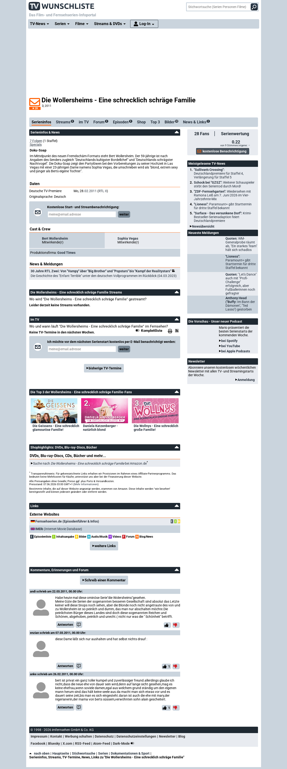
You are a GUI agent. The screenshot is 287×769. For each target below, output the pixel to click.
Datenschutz (104, 736)
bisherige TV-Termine (105, 368)
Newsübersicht (203, 226)
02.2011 (90, 191)
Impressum (39, 736)
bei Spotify (229, 341)
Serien (103, 753)
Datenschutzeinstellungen (136, 736)
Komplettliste (151, 330)
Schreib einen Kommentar (105, 580)
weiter (124, 214)
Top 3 (155, 122)
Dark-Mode (124, 743)
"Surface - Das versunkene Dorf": (222, 217)
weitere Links (105, 546)
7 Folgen (36, 141)
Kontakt (56, 736)
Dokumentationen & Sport (130, 753)
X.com (67, 743)
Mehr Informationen (86, 484)
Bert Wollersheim (55, 238)
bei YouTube (230, 346)
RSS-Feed (82, 743)
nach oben (39, 753)
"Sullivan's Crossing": (219, 173)
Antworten (65, 624)
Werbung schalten (78, 736)
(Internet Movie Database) (58, 529)
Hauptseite (60, 753)
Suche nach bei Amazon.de (90, 463)
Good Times (66, 253)
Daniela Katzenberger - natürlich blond (100, 428)
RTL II (103, 191)
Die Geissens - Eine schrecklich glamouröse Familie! (56, 428)
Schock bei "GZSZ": (224, 184)
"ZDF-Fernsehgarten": (222, 195)
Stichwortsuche (83, 753)
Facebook (38, 743)
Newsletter (167, 736)
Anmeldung (246, 380)
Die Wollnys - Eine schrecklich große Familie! (156, 428)
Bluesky (54, 743)
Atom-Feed (101, 743)
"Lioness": (223, 206)
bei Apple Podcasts (235, 351)
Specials (36, 145)
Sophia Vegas (127, 238)
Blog (181, 736)
